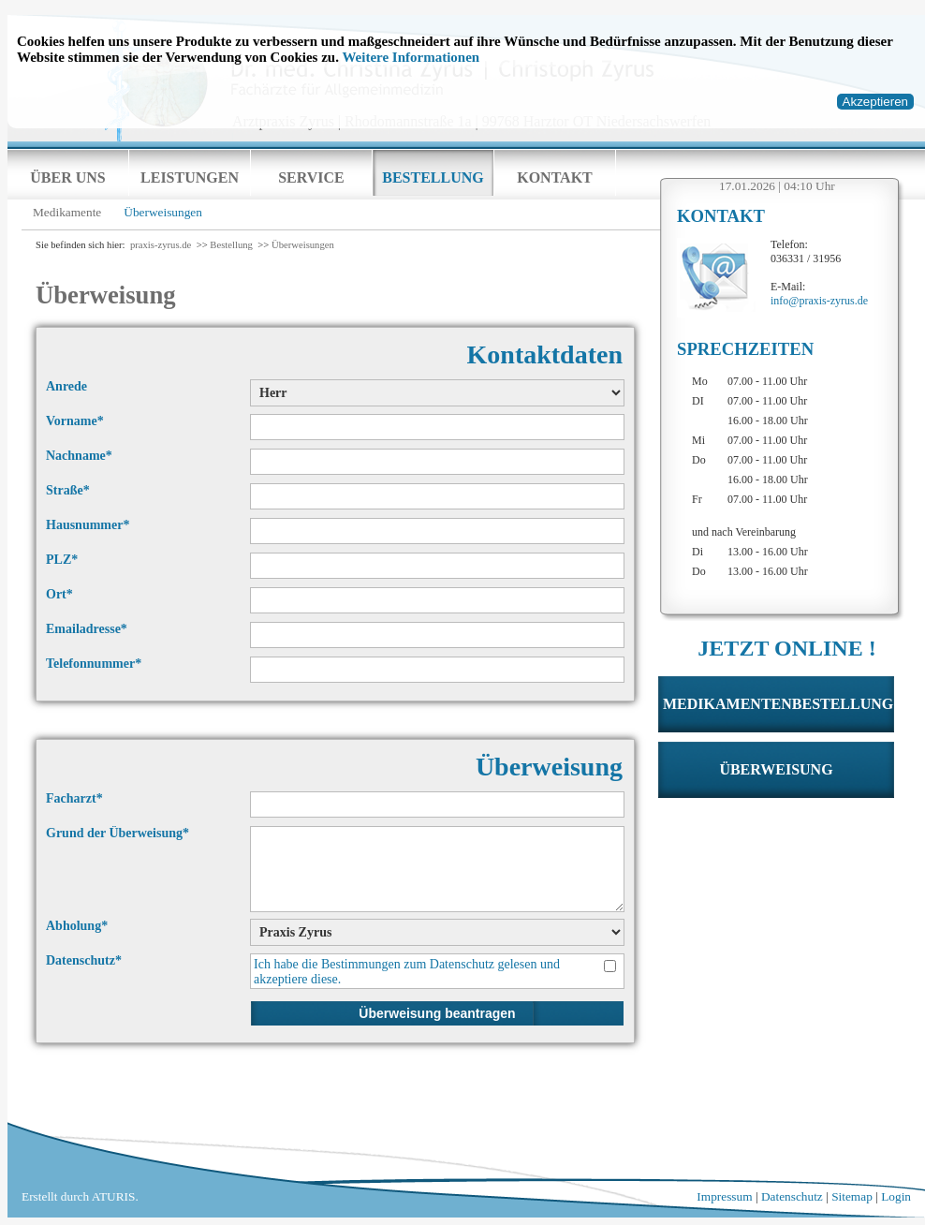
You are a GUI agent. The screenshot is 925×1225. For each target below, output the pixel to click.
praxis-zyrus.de (160, 245)
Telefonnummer (93, 664)
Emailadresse (86, 629)
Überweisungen (163, 212)
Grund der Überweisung (117, 833)
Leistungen (189, 177)
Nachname (79, 456)
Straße (68, 490)
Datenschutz (462, 964)
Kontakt (555, 177)
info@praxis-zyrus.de (819, 300)
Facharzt (74, 798)
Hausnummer (87, 525)
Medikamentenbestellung (778, 704)
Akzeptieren (875, 102)
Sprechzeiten (745, 349)
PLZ (62, 560)
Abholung (77, 926)
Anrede (66, 386)
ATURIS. (115, 1196)
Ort (59, 594)
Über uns (67, 177)
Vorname (75, 421)
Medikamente (67, 212)
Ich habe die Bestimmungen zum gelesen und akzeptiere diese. (407, 971)
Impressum (724, 1196)
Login (896, 1196)
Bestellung (432, 177)
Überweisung (775, 769)
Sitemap (852, 1196)
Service (311, 177)
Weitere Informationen (410, 57)
